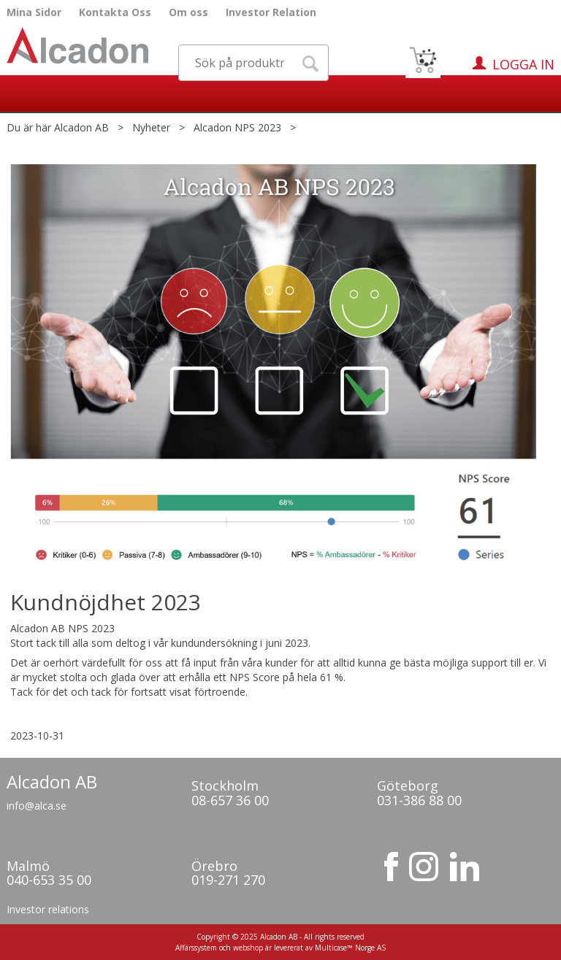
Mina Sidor (34, 12)
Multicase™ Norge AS (350, 947)
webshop (248, 947)
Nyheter (151, 127)
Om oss (188, 12)
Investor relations (48, 909)
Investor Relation (271, 12)
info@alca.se (36, 806)
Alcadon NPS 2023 (237, 127)
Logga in (523, 64)
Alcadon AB (81, 127)
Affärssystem (196, 947)
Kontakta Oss (115, 12)
